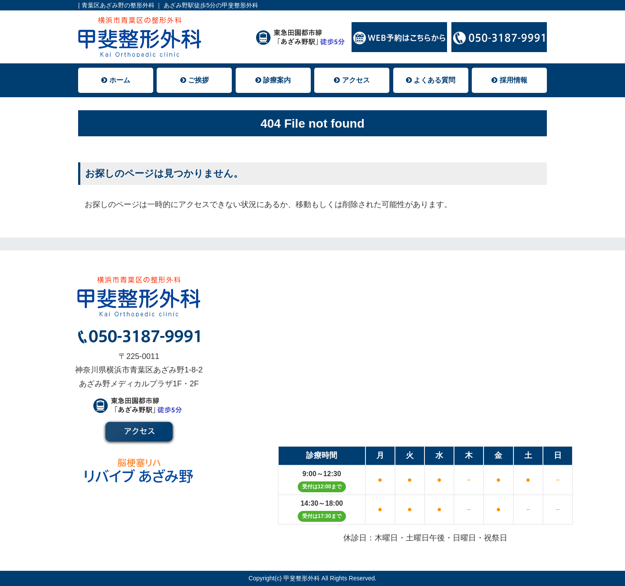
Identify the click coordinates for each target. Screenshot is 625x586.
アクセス (351, 80)
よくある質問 (430, 80)
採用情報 (509, 80)
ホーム (115, 80)
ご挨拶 (194, 80)
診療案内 (273, 80)
